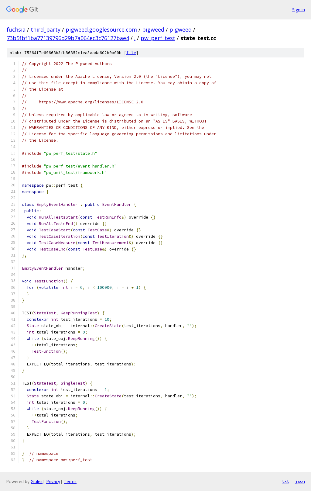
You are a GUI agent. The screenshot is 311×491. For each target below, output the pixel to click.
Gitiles (37, 481)
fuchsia (16, 29)
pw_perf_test (158, 38)
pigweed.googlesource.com (101, 29)
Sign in (298, 9)
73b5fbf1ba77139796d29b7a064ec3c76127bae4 (68, 38)
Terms (70, 481)
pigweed (153, 29)
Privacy (53, 481)
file (131, 52)
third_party (45, 29)
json (300, 481)
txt (285, 481)
